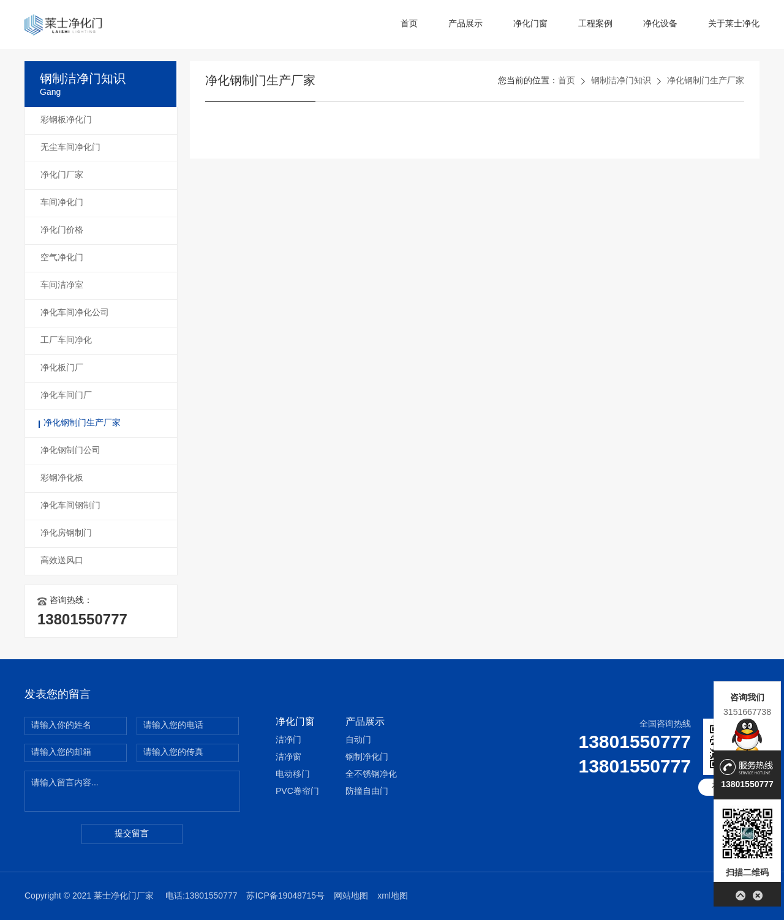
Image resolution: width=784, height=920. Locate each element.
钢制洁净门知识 (621, 81)
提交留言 (132, 834)
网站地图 (351, 896)
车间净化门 (61, 203)
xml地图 (392, 896)
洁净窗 (288, 757)
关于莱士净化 (734, 24)
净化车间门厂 (66, 395)
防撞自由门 (366, 791)
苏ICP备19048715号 (285, 896)
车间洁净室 (61, 285)
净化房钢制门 (66, 533)
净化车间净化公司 (74, 313)
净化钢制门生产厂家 (82, 423)
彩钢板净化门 (66, 120)
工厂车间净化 (66, 340)
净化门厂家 (61, 175)
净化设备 (660, 24)
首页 (409, 24)
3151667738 (747, 712)
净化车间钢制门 (70, 505)
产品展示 (465, 24)
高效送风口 (61, 561)
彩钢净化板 (61, 478)
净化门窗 (530, 24)
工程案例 (595, 24)
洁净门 (288, 740)
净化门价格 (61, 230)
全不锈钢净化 (371, 774)
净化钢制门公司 (70, 450)
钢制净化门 (366, 757)
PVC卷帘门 (297, 791)
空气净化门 (61, 258)
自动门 (358, 740)
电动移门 (293, 774)
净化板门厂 (61, 368)
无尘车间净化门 (70, 147)
